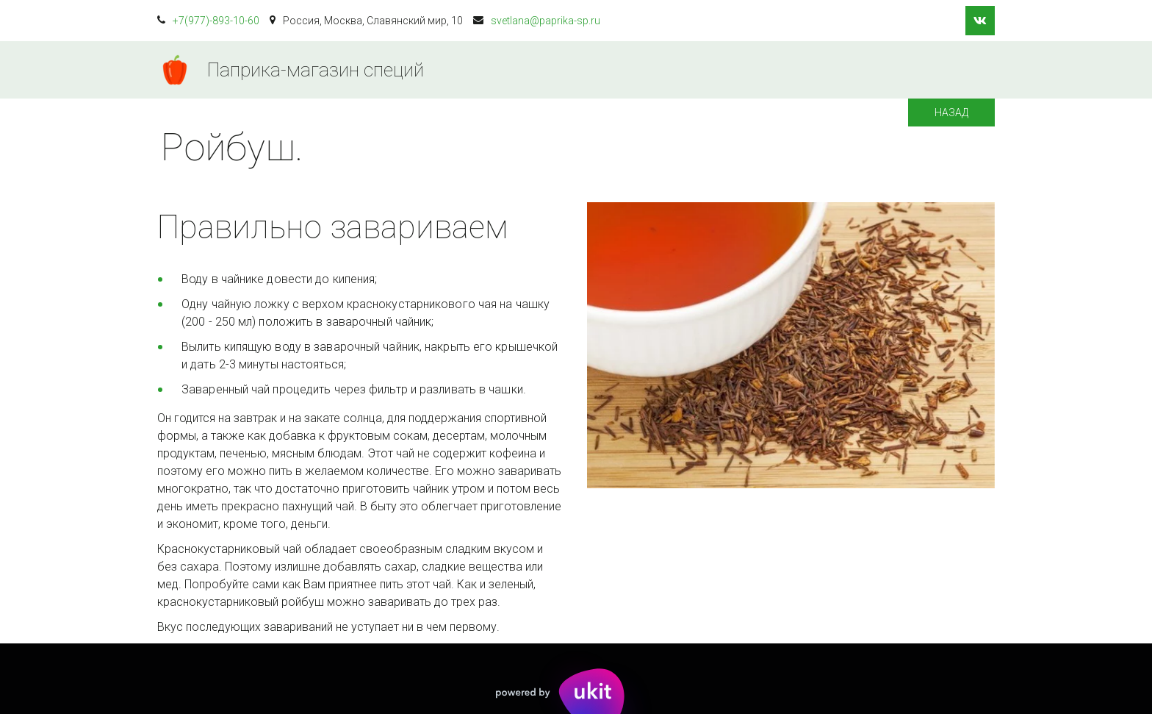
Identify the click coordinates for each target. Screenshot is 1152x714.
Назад (951, 112)
